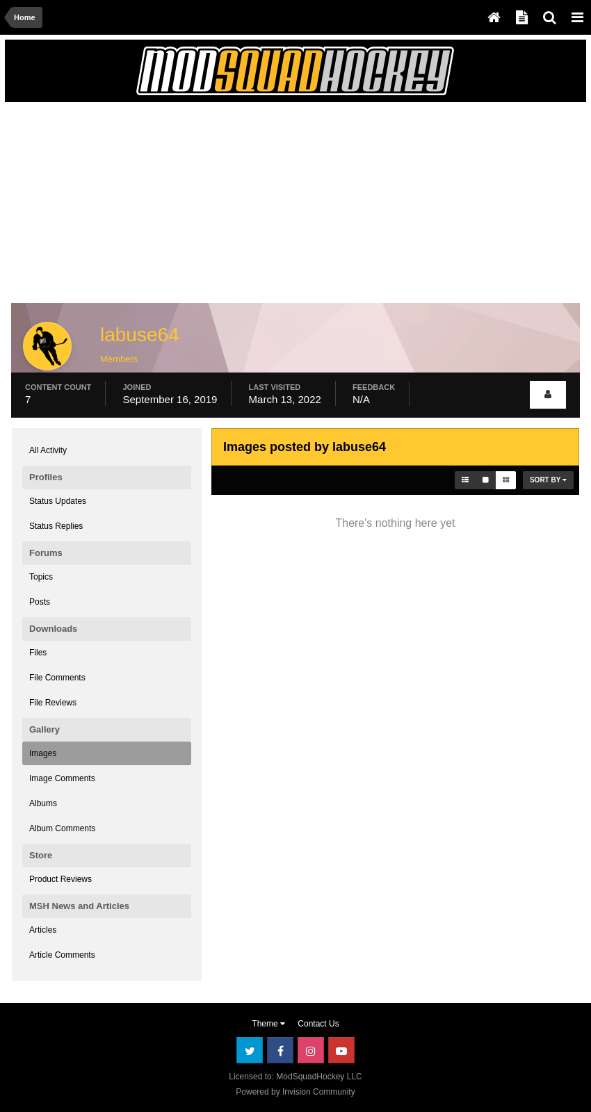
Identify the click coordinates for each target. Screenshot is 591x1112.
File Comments (57, 677)
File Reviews (52, 703)
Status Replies (56, 526)
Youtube (341, 1050)
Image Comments (62, 778)
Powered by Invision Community (295, 1092)
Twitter (249, 1050)
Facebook (280, 1050)
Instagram (311, 1050)
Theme (268, 1024)
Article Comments (62, 955)
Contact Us (318, 1024)
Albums (43, 803)
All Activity (48, 450)
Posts (39, 602)
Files (38, 652)
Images (42, 753)
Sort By (548, 480)
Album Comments (62, 828)
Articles (42, 930)
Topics (41, 577)
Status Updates (57, 501)
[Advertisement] (174, 206)
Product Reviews (60, 879)
